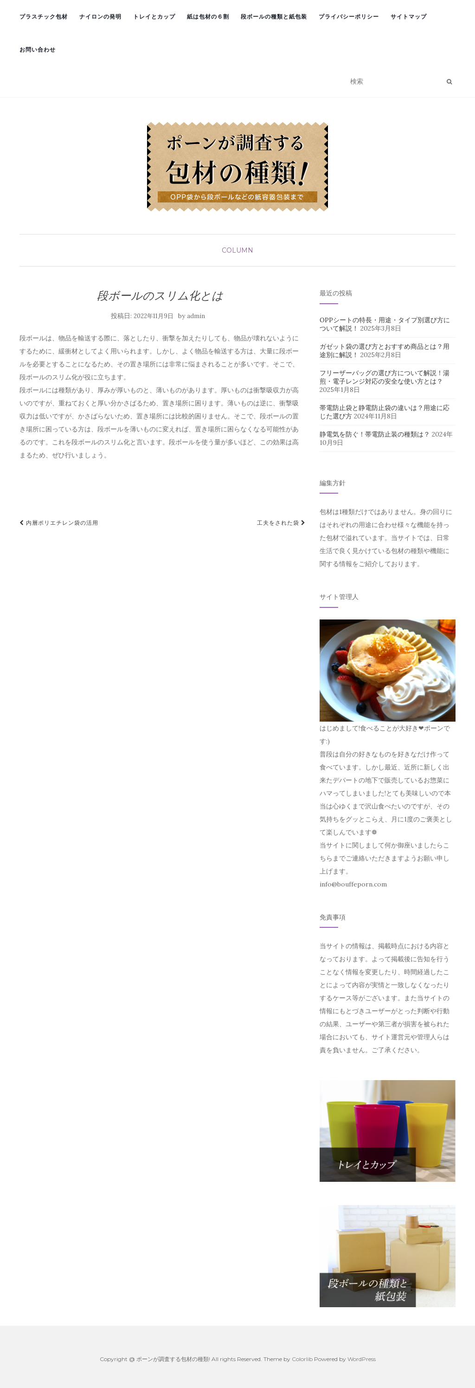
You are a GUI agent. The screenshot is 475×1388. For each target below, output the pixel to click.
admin (196, 316)
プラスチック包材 (43, 16)
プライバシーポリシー (349, 16)
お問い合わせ (37, 49)
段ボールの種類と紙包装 (274, 16)
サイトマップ (409, 16)
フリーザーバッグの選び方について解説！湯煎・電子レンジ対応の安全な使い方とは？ (384, 377)
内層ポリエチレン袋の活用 (58, 522)
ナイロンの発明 (100, 16)
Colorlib (302, 1358)
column (237, 250)
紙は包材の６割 (208, 16)
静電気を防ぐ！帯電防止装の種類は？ (375, 434)
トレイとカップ (154, 16)
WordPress (361, 1358)
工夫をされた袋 (281, 522)
